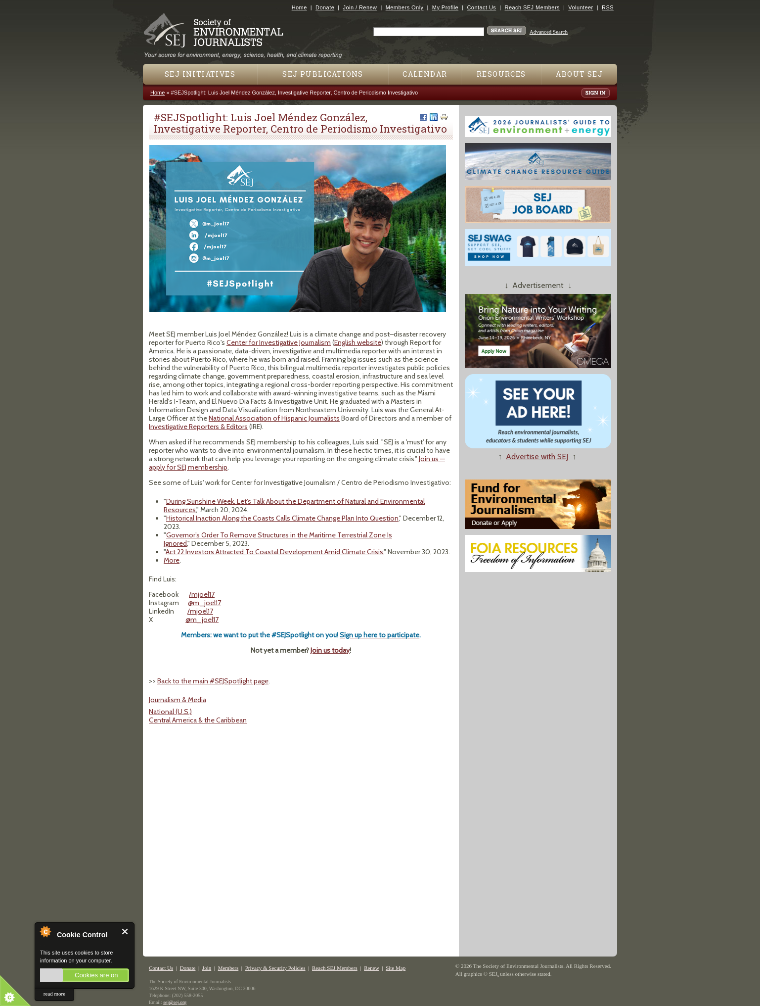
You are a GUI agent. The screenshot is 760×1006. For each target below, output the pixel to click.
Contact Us (481, 7)
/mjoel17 (202, 594)
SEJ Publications (322, 74)
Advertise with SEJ (537, 456)
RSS (608, 7)
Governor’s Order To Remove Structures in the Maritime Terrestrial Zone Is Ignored (278, 539)
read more (54, 994)
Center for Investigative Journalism (278, 342)
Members (228, 968)
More (171, 560)
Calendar (424, 74)
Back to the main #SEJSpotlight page (212, 680)
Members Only (405, 7)
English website (357, 342)
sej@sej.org (174, 1002)
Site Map (395, 968)
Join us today (330, 650)
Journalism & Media (177, 699)
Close (125, 931)
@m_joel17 (204, 602)
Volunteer (580, 7)
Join (206, 968)
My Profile (445, 7)
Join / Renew (360, 7)
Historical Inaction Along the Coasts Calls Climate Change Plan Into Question (282, 518)
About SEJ (579, 74)
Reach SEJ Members (532, 7)
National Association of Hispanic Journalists (274, 418)
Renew (371, 968)
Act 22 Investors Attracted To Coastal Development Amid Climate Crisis (274, 551)
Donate (324, 7)
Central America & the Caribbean (198, 720)
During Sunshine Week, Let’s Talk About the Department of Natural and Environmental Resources (294, 505)
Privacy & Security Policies (275, 968)
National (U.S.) (170, 711)
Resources (501, 74)
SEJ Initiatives (200, 74)
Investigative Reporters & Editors (198, 426)
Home (299, 7)
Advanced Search (549, 32)
